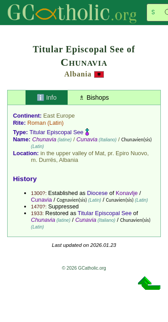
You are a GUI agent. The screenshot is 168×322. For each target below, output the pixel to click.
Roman (36, 122)
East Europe (59, 115)
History (25, 178)
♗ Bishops (94, 97)
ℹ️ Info (46, 97)
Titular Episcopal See (56, 132)
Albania (77, 74)
